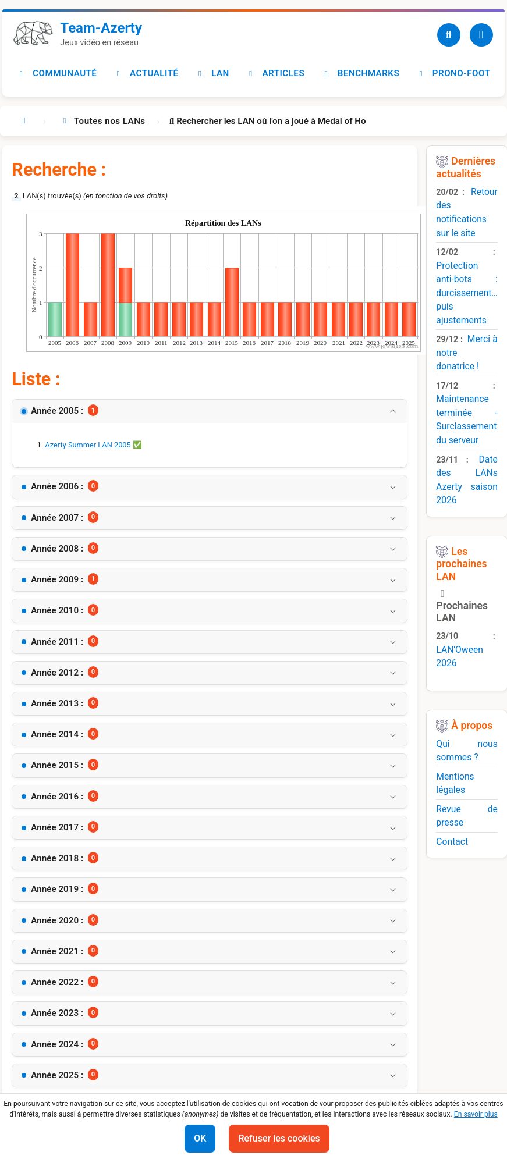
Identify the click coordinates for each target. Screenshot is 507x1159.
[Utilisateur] (481, 35)
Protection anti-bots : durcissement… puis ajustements (466, 293)
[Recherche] (448, 35)
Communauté (56, 73)
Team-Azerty (101, 28)
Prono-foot (453, 73)
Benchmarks (360, 73)
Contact (452, 841)
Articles (275, 73)
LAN (212, 73)
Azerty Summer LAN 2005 (87, 444)
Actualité (146, 73)
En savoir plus (476, 1114)
